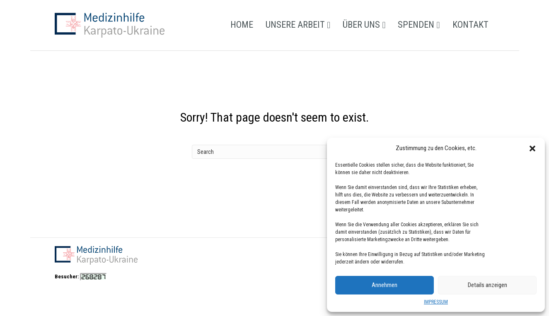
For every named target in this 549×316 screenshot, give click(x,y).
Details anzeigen (487, 285)
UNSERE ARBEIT (295, 24)
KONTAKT (470, 24)
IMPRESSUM (436, 302)
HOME (241, 24)
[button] (532, 148)
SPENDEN (416, 24)
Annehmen (384, 285)
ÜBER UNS (361, 24)
